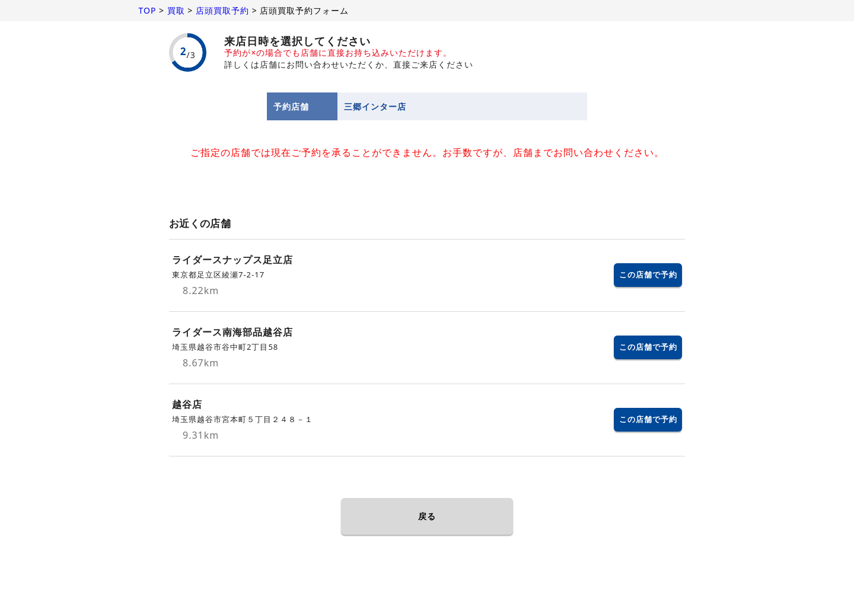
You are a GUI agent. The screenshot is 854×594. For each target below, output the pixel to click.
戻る (427, 516)
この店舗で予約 (648, 274)
